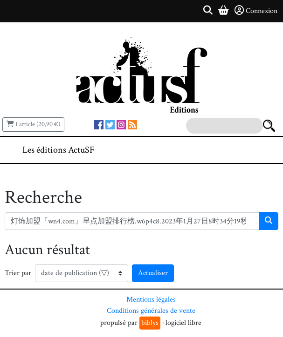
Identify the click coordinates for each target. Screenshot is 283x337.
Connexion (256, 11)
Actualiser (153, 273)
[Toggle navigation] (248, 150)
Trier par (18, 273)
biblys (150, 323)
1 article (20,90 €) (33, 124)
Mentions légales (151, 299)
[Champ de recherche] (132, 221)
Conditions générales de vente (151, 311)
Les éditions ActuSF (58, 150)
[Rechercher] (268, 221)
